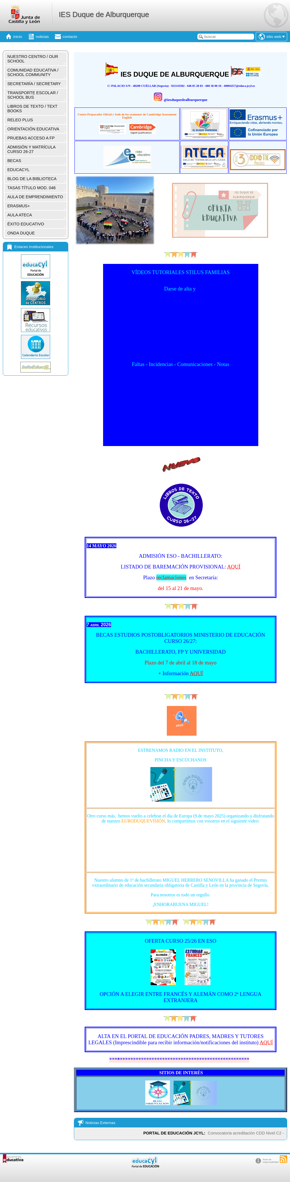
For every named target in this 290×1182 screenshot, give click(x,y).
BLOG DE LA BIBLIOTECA (32, 178)
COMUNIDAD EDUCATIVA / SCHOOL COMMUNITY (32, 72)
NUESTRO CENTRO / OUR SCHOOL (32, 58)
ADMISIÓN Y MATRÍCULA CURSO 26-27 (31, 149)
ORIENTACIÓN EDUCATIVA (33, 129)
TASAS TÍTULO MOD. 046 (31, 188)
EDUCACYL (18, 169)
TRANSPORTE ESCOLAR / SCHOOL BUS (32, 95)
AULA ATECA (19, 215)
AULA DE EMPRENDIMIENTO (35, 197)
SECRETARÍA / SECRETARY (34, 83)
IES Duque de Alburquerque (104, 14)
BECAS (14, 160)
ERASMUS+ (18, 206)
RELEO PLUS (20, 120)
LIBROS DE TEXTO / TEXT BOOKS (32, 108)
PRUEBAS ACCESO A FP (31, 138)
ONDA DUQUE (21, 233)
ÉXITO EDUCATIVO (25, 224)
